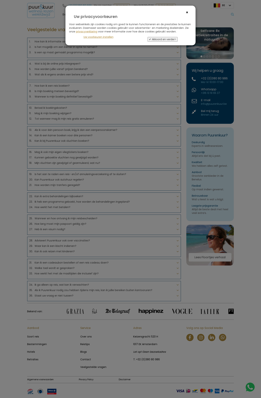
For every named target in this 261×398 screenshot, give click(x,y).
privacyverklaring (86, 31)
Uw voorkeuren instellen (98, 37)
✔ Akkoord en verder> (162, 39)
